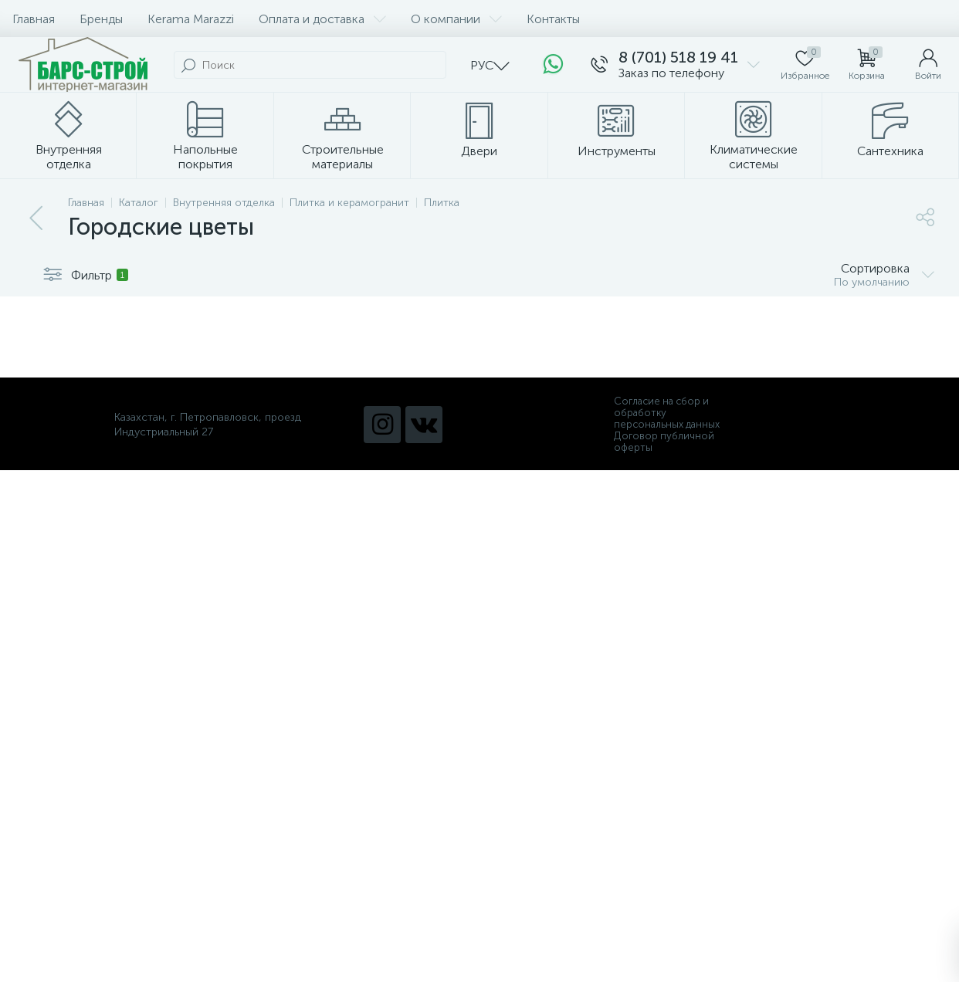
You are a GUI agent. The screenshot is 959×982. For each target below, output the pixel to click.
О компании (456, 19)
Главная (33, 19)
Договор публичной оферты (664, 441)
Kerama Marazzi (190, 19)
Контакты (553, 19)
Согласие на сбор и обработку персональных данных (667, 412)
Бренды (101, 19)
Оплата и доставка (322, 19)
